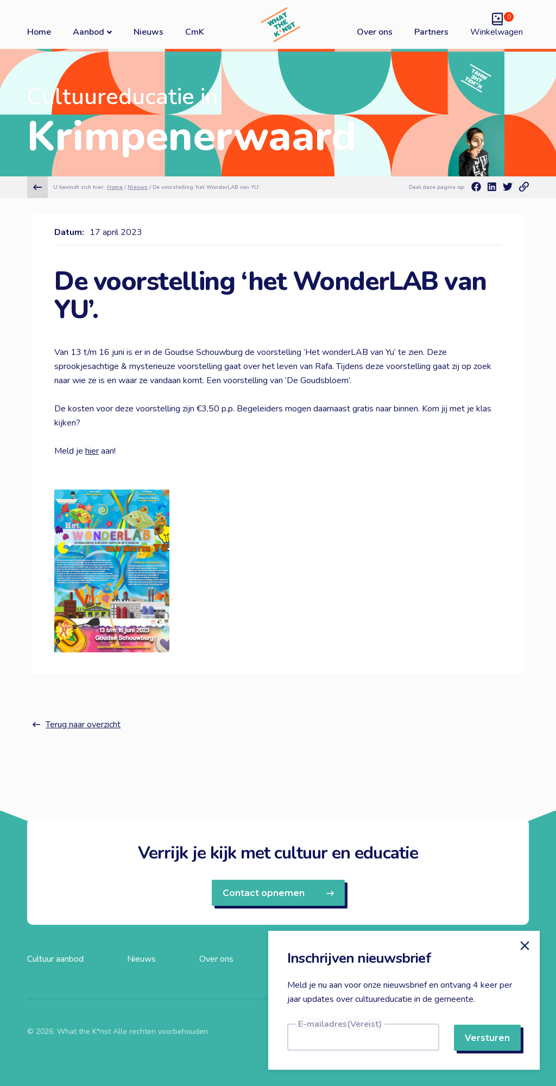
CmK (194, 32)
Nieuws (148, 32)
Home (39, 32)
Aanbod (92, 32)
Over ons (375, 32)
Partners (431, 32)
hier (92, 451)
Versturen (487, 1038)
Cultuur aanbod (55, 959)
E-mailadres (340, 1024)
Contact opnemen (278, 893)
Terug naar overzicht (77, 725)
